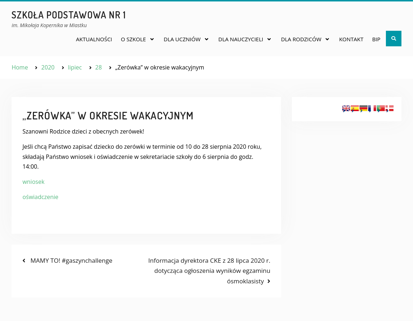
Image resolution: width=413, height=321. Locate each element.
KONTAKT (351, 39)
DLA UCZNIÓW (182, 39)
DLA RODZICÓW (301, 39)
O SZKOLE (133, 39)
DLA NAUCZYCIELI (240, 39)
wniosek (33, 182)
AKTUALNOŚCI (94, 39)
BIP (376, 39)
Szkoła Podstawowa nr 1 (69, 15)
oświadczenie (40, 197)
